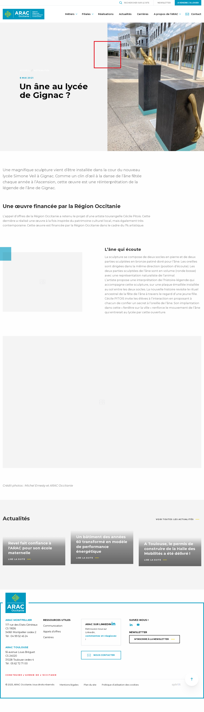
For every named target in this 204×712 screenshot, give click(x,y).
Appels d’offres (52, 631)
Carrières (48, 637)
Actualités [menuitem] (125, 14)
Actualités (41, 70)
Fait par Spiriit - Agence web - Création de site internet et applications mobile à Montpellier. (176, 684)
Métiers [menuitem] (69, 14)
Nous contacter (101, 655)
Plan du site (90, 684)
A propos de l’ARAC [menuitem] (166, 14)
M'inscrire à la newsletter (151, 639)
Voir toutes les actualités (175, 522)
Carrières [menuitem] (142, 14)
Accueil (25, 70)
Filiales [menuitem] (86, 14)
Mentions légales (69, 684)
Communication (52, 625)
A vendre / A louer (188, 3)
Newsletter (164, 3)
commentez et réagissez (100, 635)
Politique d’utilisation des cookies (120, 684)
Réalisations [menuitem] (106, 14)
